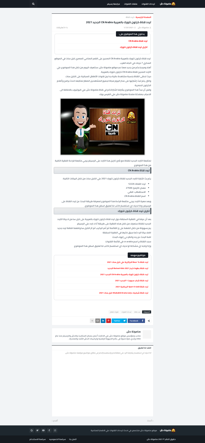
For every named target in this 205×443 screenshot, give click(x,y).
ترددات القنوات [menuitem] (148, 4)
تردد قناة (130, 17)
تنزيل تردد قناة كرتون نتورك (134, 47)
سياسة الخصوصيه (57, 439)
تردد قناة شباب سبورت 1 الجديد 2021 (131, 280)
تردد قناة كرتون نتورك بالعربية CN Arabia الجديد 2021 (124, 274)
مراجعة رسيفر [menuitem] (113, 4)
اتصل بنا (72, 439)
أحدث (149, 420)
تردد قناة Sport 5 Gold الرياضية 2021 (132, 286)
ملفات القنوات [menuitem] (130, 4)
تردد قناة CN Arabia (138, 41)
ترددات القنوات (126, 312)
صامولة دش (133, 331)
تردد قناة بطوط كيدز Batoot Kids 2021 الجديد (127, 268)
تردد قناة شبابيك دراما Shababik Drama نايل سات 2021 (123, 292)
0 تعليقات (60, 27)
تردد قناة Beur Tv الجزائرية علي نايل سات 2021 (127, 262)
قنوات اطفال (114, 312)
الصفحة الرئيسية (143, 17)
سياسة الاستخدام (37, 439)
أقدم (55, 420)
